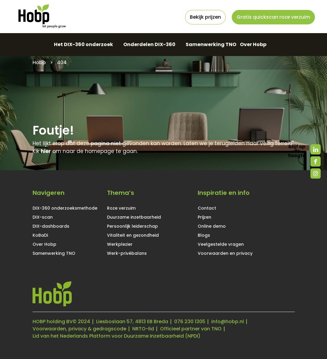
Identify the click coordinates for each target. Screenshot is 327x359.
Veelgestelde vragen (221, 244)
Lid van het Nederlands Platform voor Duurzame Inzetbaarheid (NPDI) (116, 335)
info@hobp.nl (227, 321)
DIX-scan (43, 217)
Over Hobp (253, 44)
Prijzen (204, 217)
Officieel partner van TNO (191, 328)
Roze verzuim (121, 208)
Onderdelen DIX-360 (149, 44)
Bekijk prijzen (205, 17)
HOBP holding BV (53, 321)
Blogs (204, 235)
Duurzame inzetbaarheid (134, 217)
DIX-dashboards (51, 226)
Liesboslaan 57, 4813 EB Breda (132, 321)
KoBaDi (40, 235)
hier (46, 151)
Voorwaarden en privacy (225, 253)
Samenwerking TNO (211, 44)
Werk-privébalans (127, 253)
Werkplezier (120, 244)
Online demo (212, 226)
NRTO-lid (143, 328)
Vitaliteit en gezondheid (133, 235)
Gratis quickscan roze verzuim (273, 17)
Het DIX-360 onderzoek (83, 44)
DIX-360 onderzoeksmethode (65, 208)
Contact (207, 208)
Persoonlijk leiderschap (132, 226)
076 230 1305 (189, 321)
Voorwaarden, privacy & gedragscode (79, 328)
